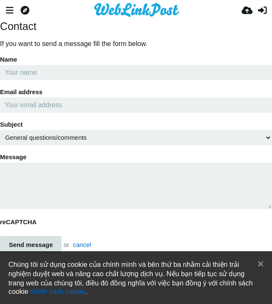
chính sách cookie (58, 291)
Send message (31, 245)
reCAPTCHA (18, 222)
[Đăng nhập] (262, 10)
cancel (82, 245)
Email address (21, 92)
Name (8, 59)
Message (13, 157)
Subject (11, 124)
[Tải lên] (247, 10)
